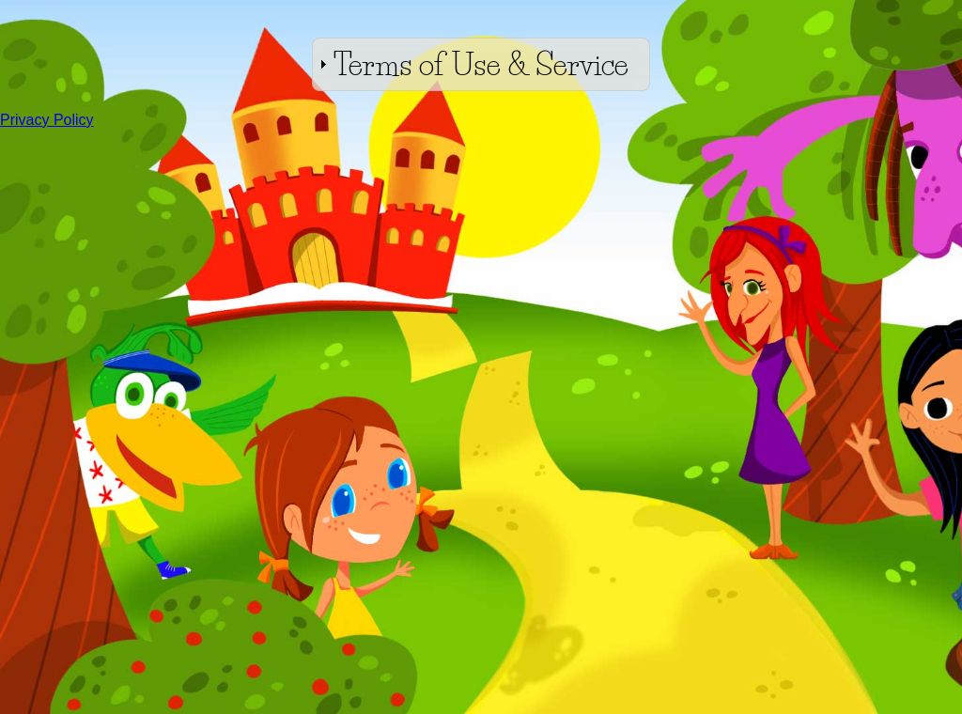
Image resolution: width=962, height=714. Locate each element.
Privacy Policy (47, 120)
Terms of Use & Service (481, 64)
